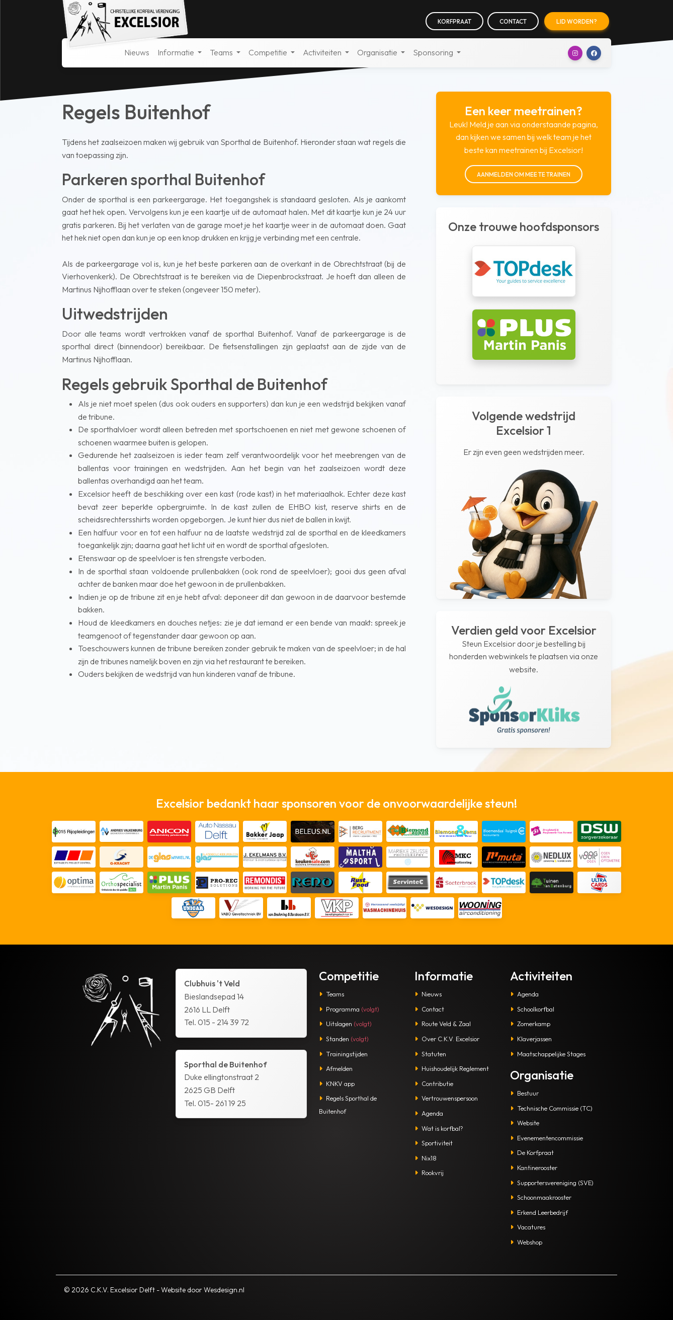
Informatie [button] (176, 52)
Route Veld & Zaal (442, 1024)
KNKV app (337, 1083)
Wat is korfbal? (438, 1128)
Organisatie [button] (378, 52)
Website (524, 1123)
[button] (575, 53)
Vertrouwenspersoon (446, 1098)
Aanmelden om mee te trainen (523, 174)
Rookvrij (429, 1173)
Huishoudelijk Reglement (451, 1068)
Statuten (430, 1054)
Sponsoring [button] (434, 52)
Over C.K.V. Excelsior (446, 1039)
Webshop (526, 1242)
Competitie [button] (268, 52)
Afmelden (336, 1068)
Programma (349, 1009)
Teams (331, 994)
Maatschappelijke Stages (547, 1054)
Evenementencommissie (546, 1138)
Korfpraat (454, 21)
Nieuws (136, 52)
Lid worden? (576, 21)
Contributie (433, 1083)
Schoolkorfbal (532, 1009)
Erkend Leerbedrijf (539, 1212)
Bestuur (524, 1093)
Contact (513, 21)
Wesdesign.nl (224, 1289)
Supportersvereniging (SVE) (552, 1183)
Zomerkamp (530, 1024)
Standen (344, 1039)
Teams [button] (222, 52)
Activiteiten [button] (323, 52)
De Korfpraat (532, 1152)
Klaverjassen (531, 1039)
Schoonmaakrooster (540, 1197)
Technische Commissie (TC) (551, 1108)
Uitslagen (345, 1024)
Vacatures (527, 1227)
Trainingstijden (343, 1054)
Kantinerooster (533, 1167)
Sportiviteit (433, 1143)
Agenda (428, 1113)
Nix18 (425, 1158)
